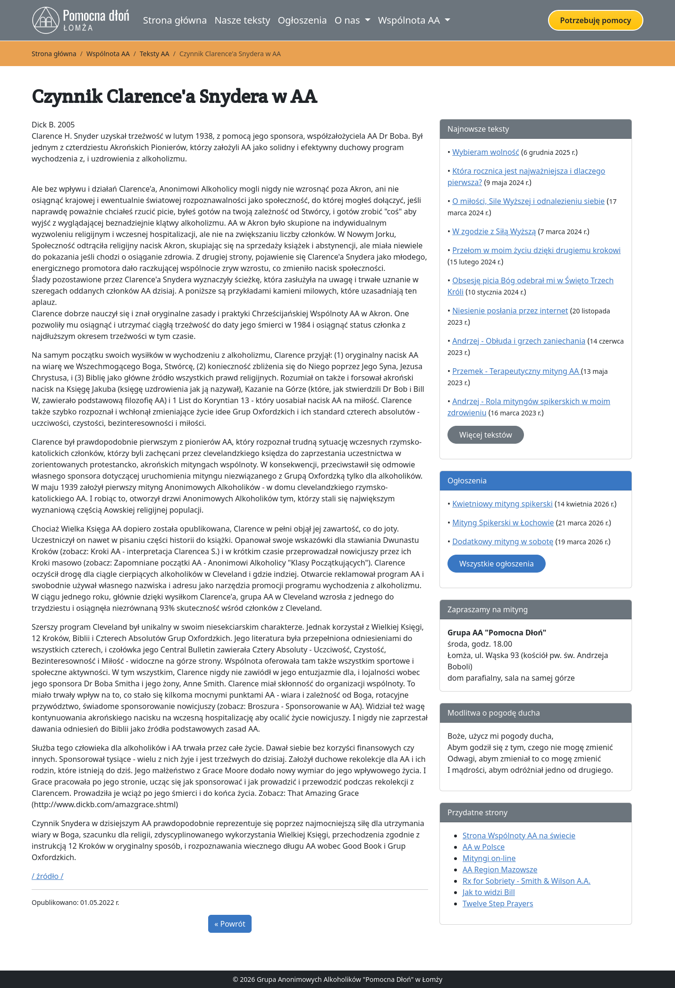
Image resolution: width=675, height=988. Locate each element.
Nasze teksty (242, 20)
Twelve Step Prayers (498, 903)
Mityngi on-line (489, 858)
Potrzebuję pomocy (595, 20)
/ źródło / (47, 876)
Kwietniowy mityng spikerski (502, 503)
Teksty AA (154, 53)
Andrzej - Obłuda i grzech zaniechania (518, 341)
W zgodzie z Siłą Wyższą (494, 231)
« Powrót (229, 924)
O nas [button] (349, 20)
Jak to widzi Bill (489, 892)
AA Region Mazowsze (500, 869)
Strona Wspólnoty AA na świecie (519, 835)
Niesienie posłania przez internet (510, 310)
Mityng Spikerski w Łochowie (503, 522)
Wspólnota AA (108, 53)
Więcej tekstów (485, 435)
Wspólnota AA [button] (410, 20)
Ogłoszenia (302, 20)
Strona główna (175, 20)
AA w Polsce (484, 847)
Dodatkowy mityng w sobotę (502, 541)
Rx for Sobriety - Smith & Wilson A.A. (527, 881)
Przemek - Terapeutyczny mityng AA (516, 371)
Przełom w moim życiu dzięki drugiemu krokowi (536, 250)
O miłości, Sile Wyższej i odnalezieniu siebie (528, 201)
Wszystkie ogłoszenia (496, 563)
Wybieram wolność (485, 152)
